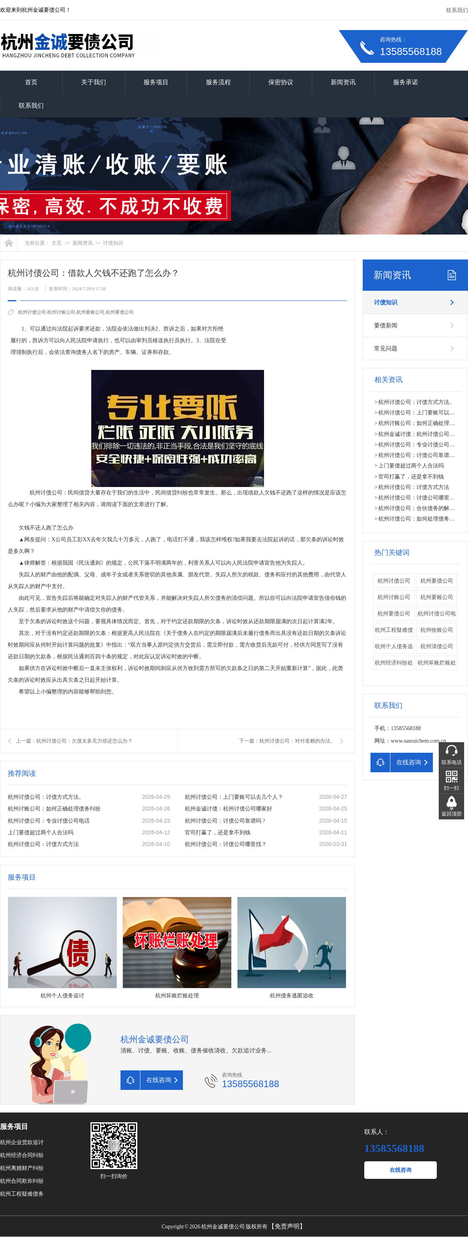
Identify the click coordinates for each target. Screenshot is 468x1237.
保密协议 (280, 82)
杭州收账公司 (436, 630)
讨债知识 (113, 243)
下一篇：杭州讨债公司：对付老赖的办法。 (287, 741)
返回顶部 (451, 814)
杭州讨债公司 (32, 312)
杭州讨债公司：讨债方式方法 (43, 844)
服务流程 (218, 82)
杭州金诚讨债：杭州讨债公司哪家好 (228, 809)
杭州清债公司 (436, 646)
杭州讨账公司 (61, 312)
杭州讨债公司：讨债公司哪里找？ (226, 844)
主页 (56, 243)
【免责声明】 (287, 1226)
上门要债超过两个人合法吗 (40, 832)
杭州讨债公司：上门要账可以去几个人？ (234, 797)
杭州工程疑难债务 (22, 1194)
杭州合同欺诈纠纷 (22, 1181)
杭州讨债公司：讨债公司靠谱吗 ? (225, 821)
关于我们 (93, 82)
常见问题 (385, 348)
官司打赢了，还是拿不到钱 (217, 832)
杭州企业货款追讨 (22, 1142)
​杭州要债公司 (120, 312)
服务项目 (156, 82)
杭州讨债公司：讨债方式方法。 (46, 797)
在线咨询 (400, 1170)
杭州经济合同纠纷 (22, 1155)
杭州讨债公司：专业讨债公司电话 (49, 821)
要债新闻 (385, 325)
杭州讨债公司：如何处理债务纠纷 (419, 519)
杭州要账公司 (90, 312)
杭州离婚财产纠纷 (22, 1168)
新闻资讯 (343, 82)
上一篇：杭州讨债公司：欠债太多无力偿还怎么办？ (74, 741)
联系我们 (457, 10)
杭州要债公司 (436, 581)
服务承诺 (405, 82)
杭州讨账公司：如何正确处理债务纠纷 (54, 809)
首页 (31, 82)
